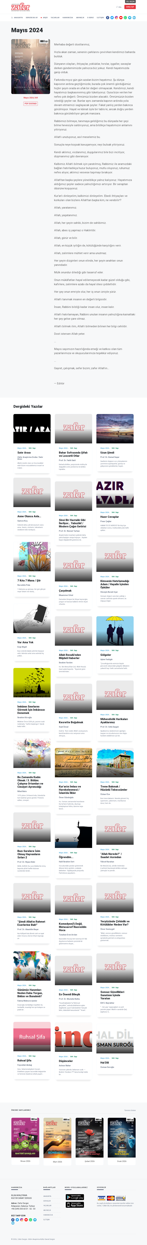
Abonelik (80, 18)
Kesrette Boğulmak (71, 722)
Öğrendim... (66, 857)
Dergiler (47, 1212)
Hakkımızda (68, 18)
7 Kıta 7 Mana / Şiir (29, 580)
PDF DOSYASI (31, 104)
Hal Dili (104, 1062)
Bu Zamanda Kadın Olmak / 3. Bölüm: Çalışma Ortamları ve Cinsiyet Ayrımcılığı (30, 782)
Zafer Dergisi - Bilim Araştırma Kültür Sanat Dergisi (36, 1241)
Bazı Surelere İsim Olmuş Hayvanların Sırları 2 (28, 854)
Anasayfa (17, 18)
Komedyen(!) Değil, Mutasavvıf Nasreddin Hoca (72, 927)
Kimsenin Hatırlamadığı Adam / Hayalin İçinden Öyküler (114, 584)
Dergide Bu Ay (32, 18)
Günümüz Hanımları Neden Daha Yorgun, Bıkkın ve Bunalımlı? (30, 993)
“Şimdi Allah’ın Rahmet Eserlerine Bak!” (31, 923)
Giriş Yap (130, 7)
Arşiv (45, 18)
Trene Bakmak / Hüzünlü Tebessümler (113, 788)
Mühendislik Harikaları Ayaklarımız (114, 720)
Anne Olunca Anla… (29, 516)
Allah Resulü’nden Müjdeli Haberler (70, 656)
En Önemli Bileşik (69, 994)
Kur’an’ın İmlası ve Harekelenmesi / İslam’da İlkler (70, 790)
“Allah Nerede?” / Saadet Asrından (111, 855)
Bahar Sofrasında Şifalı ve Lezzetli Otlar (73, 454)
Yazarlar (55, 18)
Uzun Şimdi (107, 452)
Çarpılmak (65, 590)
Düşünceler (66, 1061)
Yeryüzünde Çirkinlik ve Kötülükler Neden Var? (115, 923)
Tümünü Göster (130, 1111)
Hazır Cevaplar (109, 516)
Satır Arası (24, 452)
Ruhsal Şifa (24, 1060)
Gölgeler (105, 654)
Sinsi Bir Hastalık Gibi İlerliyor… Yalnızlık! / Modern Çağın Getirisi (72, 523)
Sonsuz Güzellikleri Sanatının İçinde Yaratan (112, 995)
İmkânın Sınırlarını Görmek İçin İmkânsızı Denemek (31, 710)
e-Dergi (90, 18)
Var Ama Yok (25, 642)
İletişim (100, 18)
